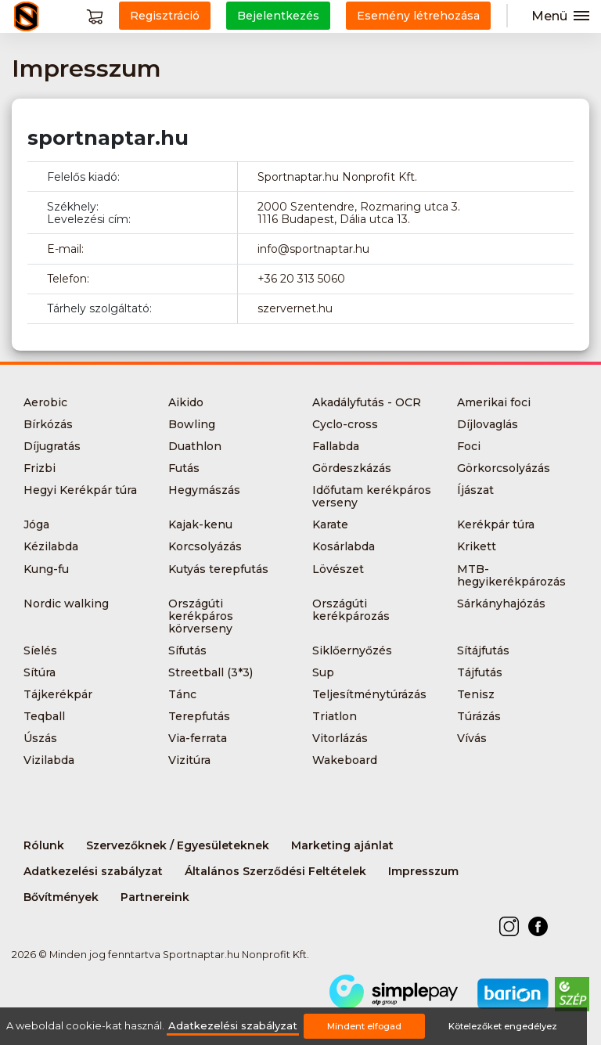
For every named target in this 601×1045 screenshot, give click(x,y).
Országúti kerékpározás (351, 609)
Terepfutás (199, 716)
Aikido (185, 402)
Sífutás (187, 650)
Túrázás (479, 716)
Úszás (40, 738)
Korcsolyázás (205, 546)
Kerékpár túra (495, 524)
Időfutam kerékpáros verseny (371, 496)
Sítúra (39, 672)
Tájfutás (479, 672)
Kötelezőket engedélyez (502, 1026)
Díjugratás (52, 446)
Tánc (182, 694)
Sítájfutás (483, 650)
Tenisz (476, 694)
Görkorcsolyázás (503, 468)
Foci (468, 446)
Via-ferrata (197, 738)
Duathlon (194, 446)
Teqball (44, 716)
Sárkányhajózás (501, 603)
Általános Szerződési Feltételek (275, 871)
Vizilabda (48, 760)
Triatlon (334, 716)
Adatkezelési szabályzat (93, 871)
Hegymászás (204, 490)
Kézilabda (50, 546)
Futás (184, 468)
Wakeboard (344, 760)
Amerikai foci (494, 402)
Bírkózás (48, 424)
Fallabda (335, 446)
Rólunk (43, 845)
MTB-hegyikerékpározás (511, 575)
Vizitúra (189, 760)
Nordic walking (66, 603)
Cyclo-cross (345, 424)
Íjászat (475, 490)
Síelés (40, 650)
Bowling (191, 424)
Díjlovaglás (487, 424)
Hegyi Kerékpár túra (80, 490)
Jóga (36, 524)
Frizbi (39, 468)
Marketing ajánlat (342, 845)
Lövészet (338, 569)
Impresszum (423, 871)
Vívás (472, 738)
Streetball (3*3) (210, 672)
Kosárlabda (343, 546)
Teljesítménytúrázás (369, 694)
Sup (323, 672)
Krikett (476, 546)
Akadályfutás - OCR (366, 402)
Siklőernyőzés (352, 650)
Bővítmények (61, 897)
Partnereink (155, 897)
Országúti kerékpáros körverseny (200, 616)
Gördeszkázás (351, 468)
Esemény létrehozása (418, 16)
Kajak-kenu (200, 524)
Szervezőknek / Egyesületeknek (177, 845)
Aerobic (45, 402)
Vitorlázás (340, 738)
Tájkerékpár (57, 694)
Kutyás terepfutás (218, 569)
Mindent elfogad (364, 1026)
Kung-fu (46, 569)
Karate (330, 524)
